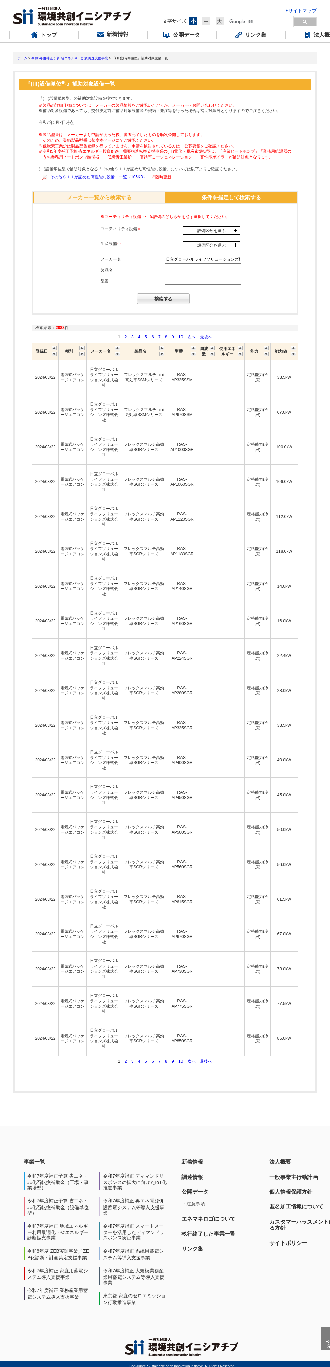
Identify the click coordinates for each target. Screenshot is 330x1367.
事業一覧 (34, 1162)
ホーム (22, 58)
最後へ (206, 337)
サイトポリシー (288, 1243)
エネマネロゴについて (208, 1219)
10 (180, 337)
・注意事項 (193, 1203)
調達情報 (192, 1177)
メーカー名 (111, 259)
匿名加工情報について (296, 1207)
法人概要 (280, 1162)
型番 (105, 281)
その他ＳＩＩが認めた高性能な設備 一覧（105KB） (98, 177)
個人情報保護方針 (290, 1192)
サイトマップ (302, 10)
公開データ (195, 1192)
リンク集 (192, 1249)
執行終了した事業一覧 (208, 1234)
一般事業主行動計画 (293, 1177)
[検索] (261, 21)
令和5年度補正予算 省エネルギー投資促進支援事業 (69, 58)
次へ (192, 337)
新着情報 (192, 1162)
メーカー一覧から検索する (99, 197)
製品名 (107, 270)
